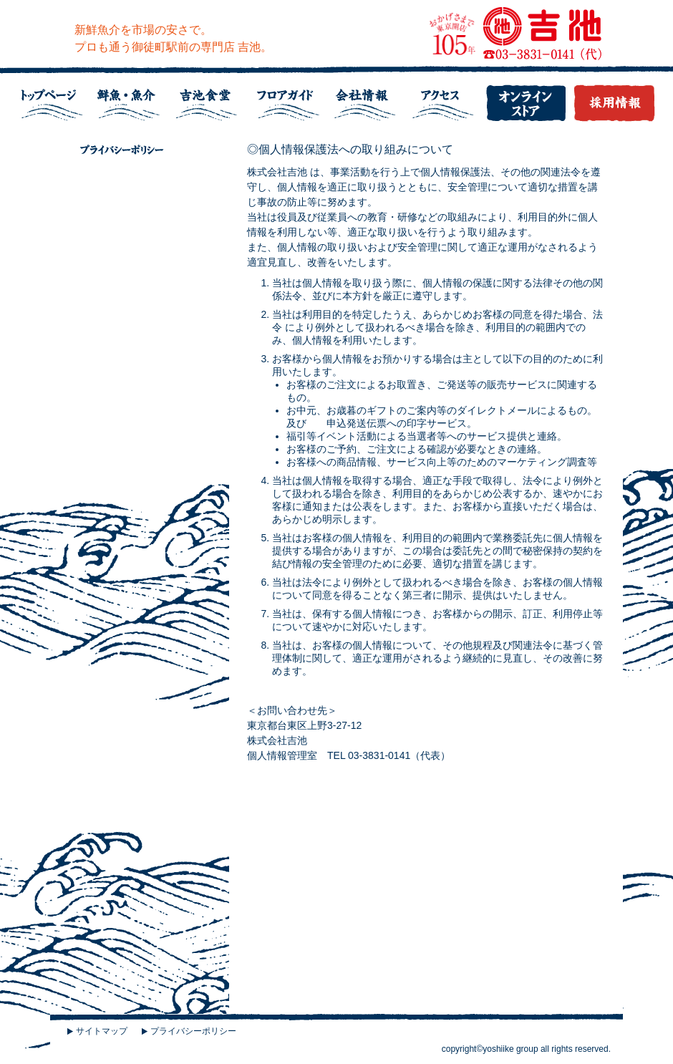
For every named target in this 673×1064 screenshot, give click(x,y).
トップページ (53, 100)
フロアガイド (290, 100)
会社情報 (368, 100)
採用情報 (610, 100)
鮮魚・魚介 (132, 100)
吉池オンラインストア (526, 100)
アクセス (447, 100)
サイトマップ (101, 1031)
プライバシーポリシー (193, 1031)
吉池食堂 (211, 100)
